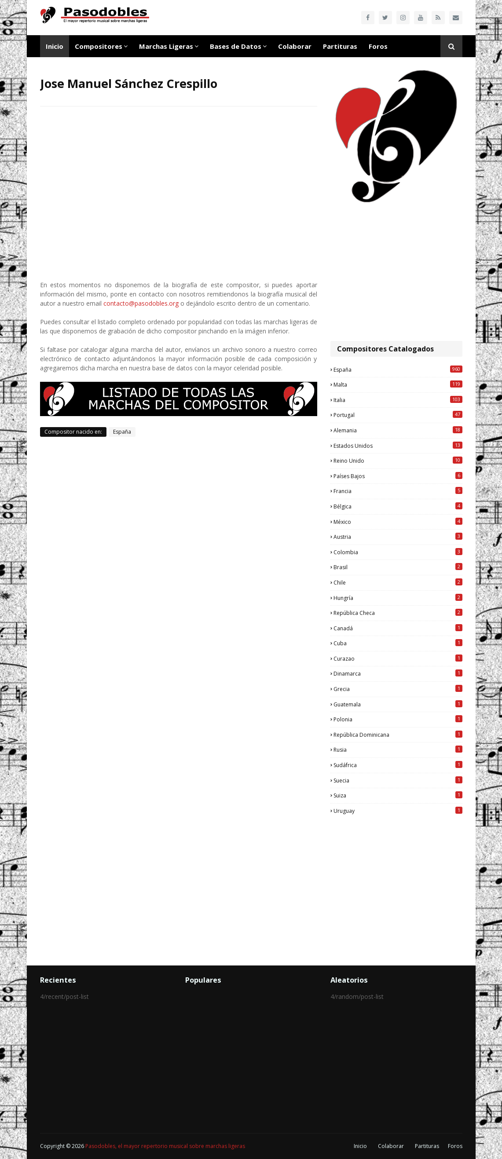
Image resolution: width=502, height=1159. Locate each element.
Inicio (360, 1146)
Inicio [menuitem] (54, 46)
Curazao (397, 658)
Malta (397, 384)
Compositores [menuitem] (98, 46)
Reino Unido (397, 460)
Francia (397, 491)
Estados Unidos (397, 446)
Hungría (397, 598)
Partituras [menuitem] (340, 46)
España (122, 431)
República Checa (397, 613)
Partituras (427, 1146)
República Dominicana (397, 735)
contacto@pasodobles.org (141, 303)
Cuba (397, 643)
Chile (397, 582)
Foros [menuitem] (378, 46)
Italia (397, 400)
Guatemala (397, 704)
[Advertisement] (396, 273)
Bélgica (397, 506)
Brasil (397, 567)
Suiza (397, 795)
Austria (397, 537)
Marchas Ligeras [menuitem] (166, 46)
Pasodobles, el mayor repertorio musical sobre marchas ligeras (165, 1146)
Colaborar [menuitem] (294, 46)
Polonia (397, 719)
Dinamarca (397, 673)
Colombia (397, 552)
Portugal (397, 415)
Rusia (397, 749)
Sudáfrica (397, 765)
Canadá (397, 628)
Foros (455, 1146)
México (397, 522)
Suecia (397, 780)
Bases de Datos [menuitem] (235, 46)
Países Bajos (397, 476)
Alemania (397, 430)
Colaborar (391, 1146)
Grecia (397, 689)
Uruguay (397, 811)
